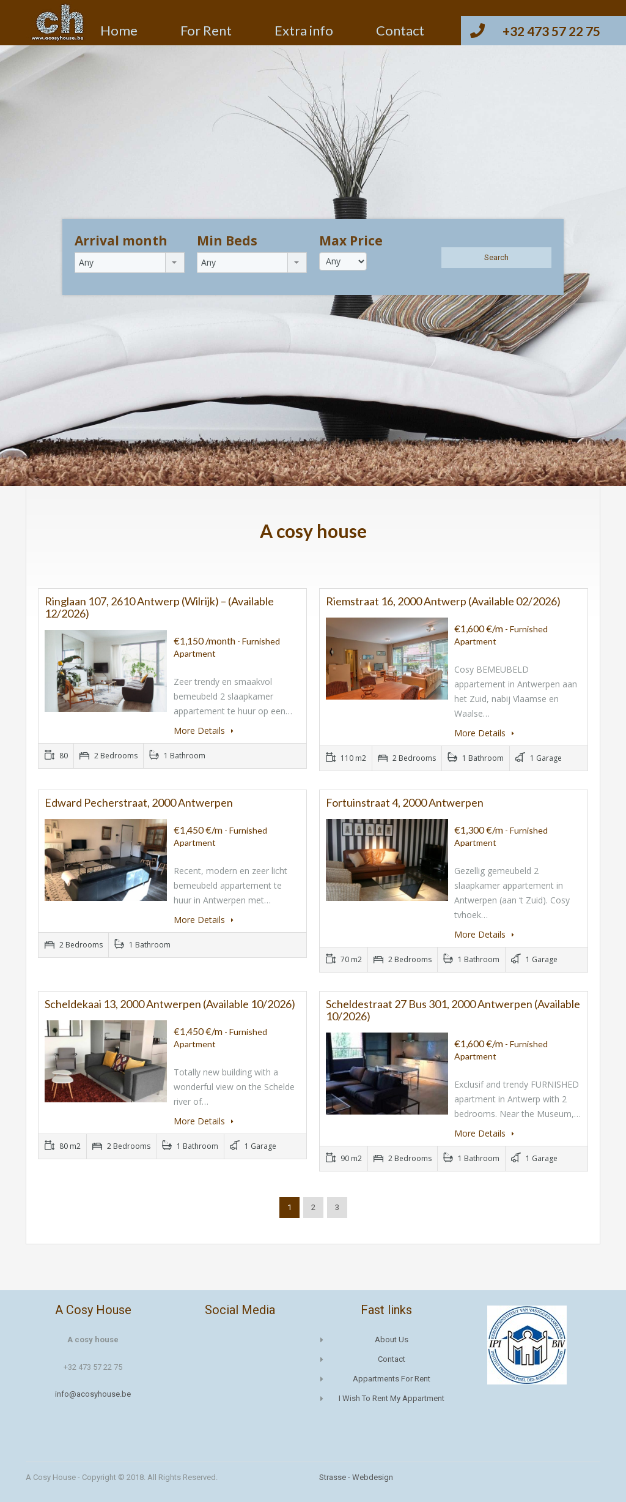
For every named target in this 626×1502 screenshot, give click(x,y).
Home (119, 30)
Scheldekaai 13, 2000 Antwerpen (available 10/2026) (170, 1004)
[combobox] (130, 262)
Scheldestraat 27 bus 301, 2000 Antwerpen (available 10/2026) (453, 1010)
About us (391, 1339)
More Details (204, 730)
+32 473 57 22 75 (551, 31)
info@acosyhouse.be (93, 1394)
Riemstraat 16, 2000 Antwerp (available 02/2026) (443, 601)
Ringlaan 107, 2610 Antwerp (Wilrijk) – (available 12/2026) (159, 607)
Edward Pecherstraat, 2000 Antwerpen (139, 802)
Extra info (303, 30)
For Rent (206, 30)
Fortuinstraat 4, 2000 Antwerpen (405, 802)
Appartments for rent (391, 1378)
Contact (400, 30)
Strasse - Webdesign (356, 1477)
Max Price (351, 240)
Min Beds (227, 240)
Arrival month (121, 240)
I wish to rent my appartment (391, 1398)
